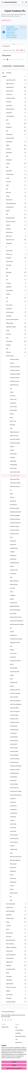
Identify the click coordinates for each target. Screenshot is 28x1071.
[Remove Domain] (21, 1042)
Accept (14, 1062)
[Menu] (26, 2)
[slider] (7, 59)
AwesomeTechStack (10, 2)
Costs (4, 59)
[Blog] (21, 1027)
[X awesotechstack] (2, 1019)
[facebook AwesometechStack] (10, 1019)
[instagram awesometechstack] (8, 1019)
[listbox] (14, 537)
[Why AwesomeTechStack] (21, 1036)
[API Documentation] (21, 1030)
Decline (14, 1065)
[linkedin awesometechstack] (5, 1019)
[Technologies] (21, 1033)
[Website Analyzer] (7, 1027)
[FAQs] (21, 1039)
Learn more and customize (14, 1068)
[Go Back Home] (2, 2)
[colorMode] (22, 2)
